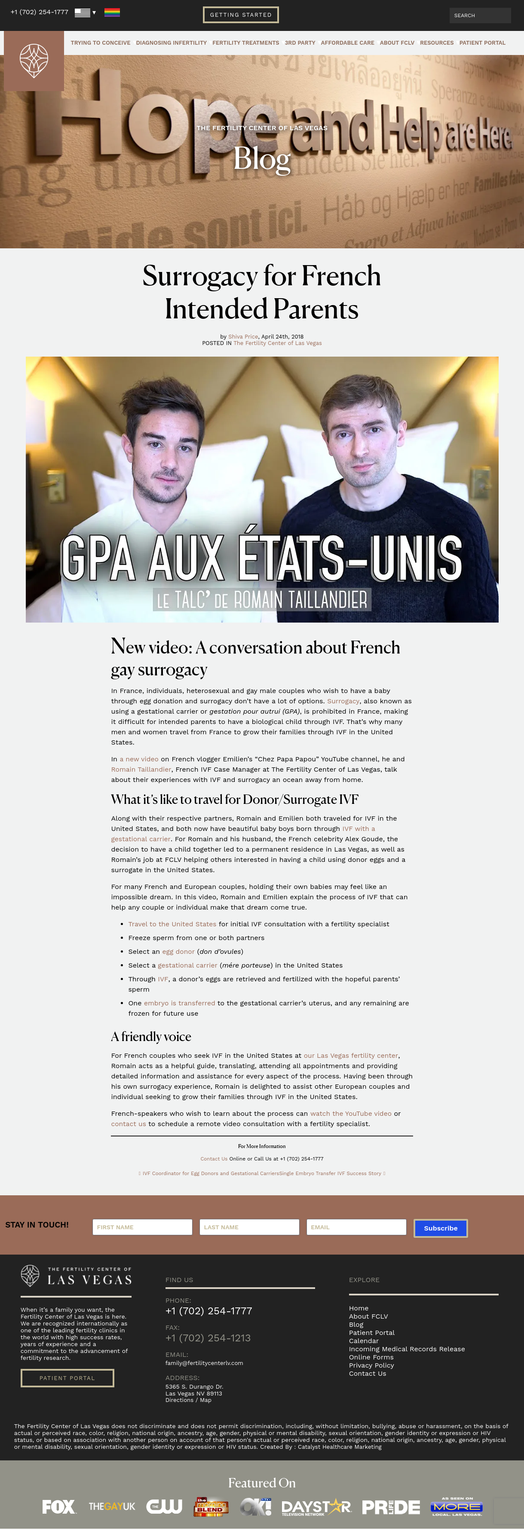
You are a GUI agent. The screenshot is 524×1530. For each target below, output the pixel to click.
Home (359, 1308)
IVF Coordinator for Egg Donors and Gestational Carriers (209, 1173)
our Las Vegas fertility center (352, 1055)
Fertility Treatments (245, 43)
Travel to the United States (173, 924)
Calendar (364, 1341)
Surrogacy (343, 701)
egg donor (179, 951)
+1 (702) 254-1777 (39, 12)
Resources (437, 43)
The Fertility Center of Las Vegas (277, 343)
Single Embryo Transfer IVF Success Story (333, 1173)
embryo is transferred (180, 1003)
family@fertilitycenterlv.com (206, 1363)
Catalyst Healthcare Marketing (342, 1447)
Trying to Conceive (100, 43)
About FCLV (397, 43)
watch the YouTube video (352, 1113)
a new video (139, 759)
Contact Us (214, 1159)
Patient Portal (483, 43)
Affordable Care (347, 43)
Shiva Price (243, 336)
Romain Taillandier (141, 769)
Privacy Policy (371, 1366)
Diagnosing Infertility (171, 43)
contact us (129, 1124)
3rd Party (300, 43)
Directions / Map (189, 1401)
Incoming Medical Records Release (407, 1349)
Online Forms (371, 1357)
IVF (163, 979)
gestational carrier (188, 965)
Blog (356, 1325)
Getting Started (241, 15)
